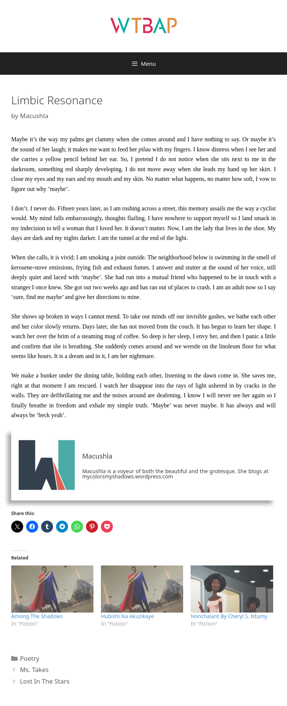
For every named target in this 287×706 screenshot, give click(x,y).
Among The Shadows (37, 616)
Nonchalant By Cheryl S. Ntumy (229, 616)
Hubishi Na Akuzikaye (127, 616)
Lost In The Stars (45, 681)
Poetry (29, 658)
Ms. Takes (34, 669)
